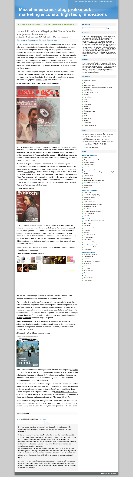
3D (83, 135)
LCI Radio (100, 137)
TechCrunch (88, 239)
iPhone (93, 137)
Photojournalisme (88, 141)
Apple (87, 134)
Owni (46, 77)
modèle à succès (69, 147)
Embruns (87, 259)
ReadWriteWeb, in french (92, 183)
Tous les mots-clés (91, 147)
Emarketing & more (90, 206)
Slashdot (86, 232)
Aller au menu (92, 1)
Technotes (87, 225)
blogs (85, 113)
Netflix (85, 139)
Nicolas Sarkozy (94, 139)
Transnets (87, 230)
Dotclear (113, 473)
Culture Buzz (88, 192)
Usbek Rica (53, 40)
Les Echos (107, 137)
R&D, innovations (89, 85)
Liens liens (87, 118)
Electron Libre (88, 176)
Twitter (95, 143)
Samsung (110, 141)
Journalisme (88, 97)
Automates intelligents (91, 242)
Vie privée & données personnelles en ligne (98, 87)
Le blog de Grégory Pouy (92, 195)
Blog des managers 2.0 (91, 160)
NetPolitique (88, 266)
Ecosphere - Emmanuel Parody (94, 180)
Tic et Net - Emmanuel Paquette (94, 221)
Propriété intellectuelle (91, 92)
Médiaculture (88, 185)
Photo (86, 116)
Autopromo (87, 104)
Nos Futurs (87, 223)
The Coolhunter (89, 213)
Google (85, 137)
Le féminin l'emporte (90, 254)
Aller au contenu (81, 1)
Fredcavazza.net (89, 202)
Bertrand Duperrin (89, 162)
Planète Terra (88, 249)
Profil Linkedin (88, 278)
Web (85, 99)
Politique (86, 94)
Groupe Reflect (89, 164)
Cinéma (88, 122)
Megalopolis (34, 40)
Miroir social (88, 157)
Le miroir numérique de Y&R (93, 211)
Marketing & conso (90, 80)
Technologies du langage (92, 261)
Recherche (86, 24)
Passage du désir (23, 315)
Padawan (87, 273)
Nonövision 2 (88, 178)
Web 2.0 (103, 144)
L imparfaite (23, 40)
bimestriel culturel (63, 225)
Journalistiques (89, 167)
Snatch (44, 40)
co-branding (98, 134)
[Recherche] (94, 28)
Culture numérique (90, 125)
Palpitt (86, 187)
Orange (102, 139)
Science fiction (87, 144)
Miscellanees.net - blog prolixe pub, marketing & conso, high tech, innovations (63, 12)
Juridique (87, 108)
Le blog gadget (88, 237)
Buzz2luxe (87, 199)
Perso (86, 101)
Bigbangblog (88, 263)
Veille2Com (87, 209)
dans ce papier (41, 80)
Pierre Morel (42, 419)
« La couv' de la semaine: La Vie (29, 24)
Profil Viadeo (88, 280)
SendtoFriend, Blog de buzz (93, 204)
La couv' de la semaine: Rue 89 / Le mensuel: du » (59, 24)
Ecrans (86, 120)
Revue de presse (89, 111)
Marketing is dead (89, 197)
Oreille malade (88, 256)
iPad (89, 137)
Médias (54, 37)
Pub (85, 83)
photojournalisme (100, 141)
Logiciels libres (88, 90)
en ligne (42, 315)
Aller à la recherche (105, 1)
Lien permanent (63, 37)
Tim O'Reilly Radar (90, 235)
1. (17, 419)
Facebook (108, 134)
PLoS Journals (88, 270)
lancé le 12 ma (40, 312)
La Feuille (87, 268)
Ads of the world (89, 216)
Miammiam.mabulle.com (91, 247)
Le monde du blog (89, 228)
